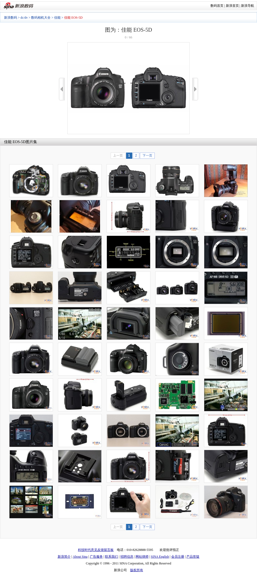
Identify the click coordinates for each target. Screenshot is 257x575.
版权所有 (136, 570)
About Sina (80, 557)
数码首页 (216, 6)
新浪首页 (232, 6)
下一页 (147, 155)
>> (195, 89)
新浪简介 (64, 557)
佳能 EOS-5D (15, 142)
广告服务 (96, 557)
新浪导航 (247, 6)
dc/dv (24, 17)
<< (62, 89)
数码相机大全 (41, 17)
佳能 (57, 17)
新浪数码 (10, 17)
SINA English (160, 557)
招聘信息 (126, 557)
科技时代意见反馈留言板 (96, 550)
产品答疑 (192, 557)
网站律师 (142, 557)
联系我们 (111, 557)
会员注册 (177, 557)
